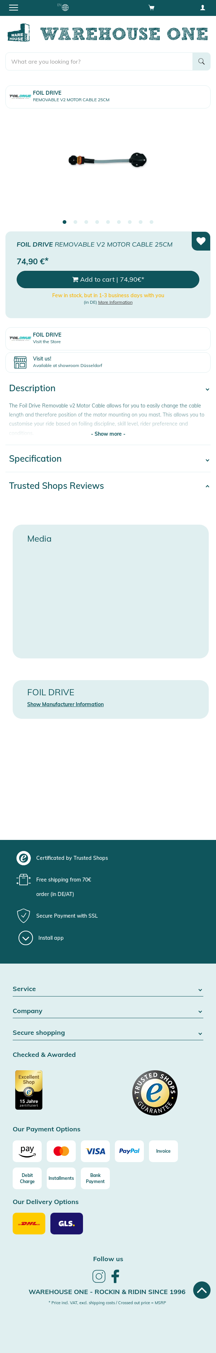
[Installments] (61, 1178)
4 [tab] (97, 222)
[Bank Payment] (95, 1178)
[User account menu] (203, 7)
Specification (35, 458)
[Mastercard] (61, 1151)
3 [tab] (86, 222)
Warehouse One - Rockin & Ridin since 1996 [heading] (107, 1292)
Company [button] (108, 1011)
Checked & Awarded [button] (44, 1055)
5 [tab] (108, 222)
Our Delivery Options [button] (46, 1202)
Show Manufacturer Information (65, 704)
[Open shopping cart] (151, 7)
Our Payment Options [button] (46, 1129)
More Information (115, 302)
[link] (99, 1282)
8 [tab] (140, 222)
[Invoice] (163, 1151)
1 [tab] (64, 222)
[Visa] (95, 1151)
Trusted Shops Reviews (56, 485)
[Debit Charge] (27, 1178)
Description (32, 388)
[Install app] (41, 938)
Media (39, 538)
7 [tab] (129, 222)
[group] (107, 858)
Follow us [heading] (108, 1259)
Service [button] (108, 989)
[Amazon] (27, 1151)
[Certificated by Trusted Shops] (59, 1093)
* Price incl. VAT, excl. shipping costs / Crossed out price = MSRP (107, 1302)
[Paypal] (129, 1151)
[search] (99, 61)
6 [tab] (118, 222)
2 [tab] (75, 222)
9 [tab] (151, 222)
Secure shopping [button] (108, 1033)
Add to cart (108, 279)
